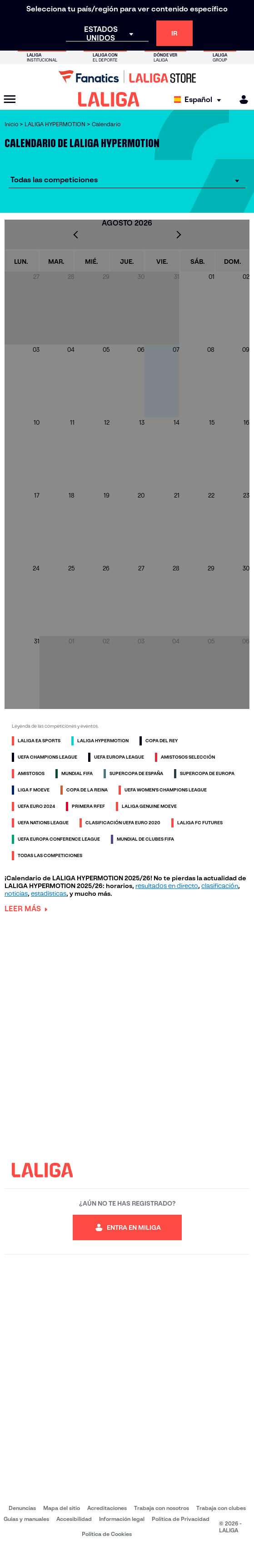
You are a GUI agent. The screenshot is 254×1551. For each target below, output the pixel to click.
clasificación (219, 885)
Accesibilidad (74, 1519)
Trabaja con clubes (221, 1508)
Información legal (121, 1519)
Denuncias (22, 1508)
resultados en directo (166, 885)
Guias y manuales (26, 1519)
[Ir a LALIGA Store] (127, 76)
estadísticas (48, 893)
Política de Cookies (107, 1534)
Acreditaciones (107, 1508)
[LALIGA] (108, 99)
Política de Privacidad (180, 1519)
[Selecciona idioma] (199, 100)
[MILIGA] (240, 99)
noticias (16, 893)
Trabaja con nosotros (161, 1508)
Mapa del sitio (61, 1508)
